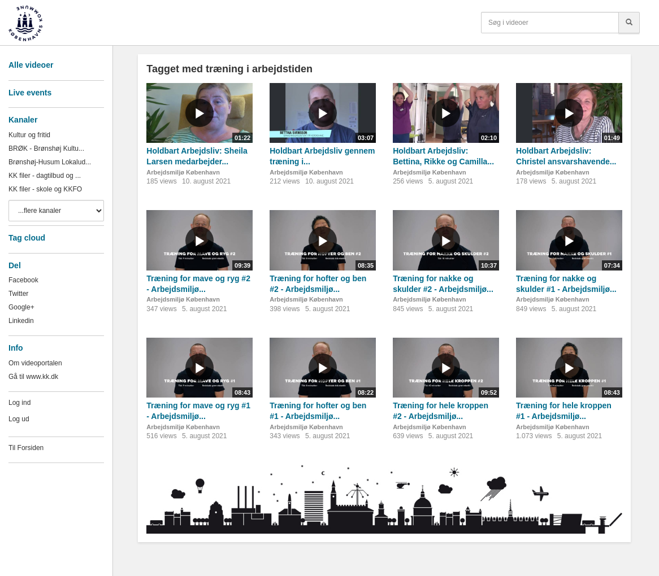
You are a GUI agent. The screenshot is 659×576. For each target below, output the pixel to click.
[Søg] (629, 22)
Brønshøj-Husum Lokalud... (49, 162)
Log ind (19, 403)
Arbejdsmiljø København (183, 172)
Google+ (21, 307)
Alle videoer (30, 64)
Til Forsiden (26, 448)
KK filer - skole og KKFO (45, 189)
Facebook (23, 280)
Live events (29, 92)
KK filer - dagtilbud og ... (44, 176)
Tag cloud (26, 237)
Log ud (18, 419)
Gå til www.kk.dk (33, 377)
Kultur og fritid (29, 135)
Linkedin (21, 321)
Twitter (18, 294)
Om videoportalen (35, 363)
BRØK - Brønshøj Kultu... (46, 148)
